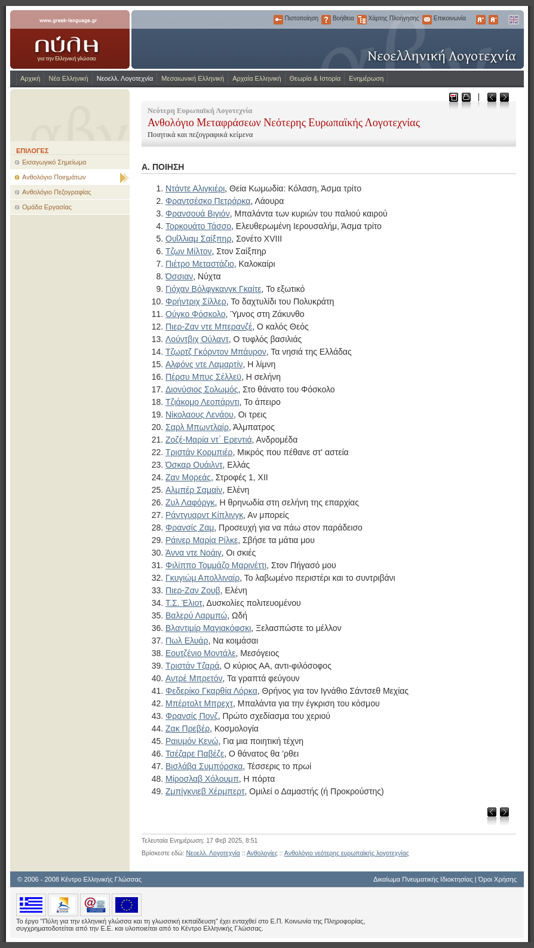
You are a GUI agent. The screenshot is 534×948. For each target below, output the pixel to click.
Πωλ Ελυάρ (186, 640)
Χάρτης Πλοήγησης (362, 20)
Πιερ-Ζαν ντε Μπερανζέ (208, 326)
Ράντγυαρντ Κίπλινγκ (204, 515)
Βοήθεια (326, 20)
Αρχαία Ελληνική (256, 78)
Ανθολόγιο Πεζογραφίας (56, 192)
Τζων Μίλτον (188, 251)
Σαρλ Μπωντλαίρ (197, 427)
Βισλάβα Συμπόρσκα (204, 766)
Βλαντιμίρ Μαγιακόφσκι (208, 628)
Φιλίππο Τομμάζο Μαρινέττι (215, 565)
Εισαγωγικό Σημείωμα (54, 162)
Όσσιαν (179, 276)
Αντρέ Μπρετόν (194, 678)
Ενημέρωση (366, 78)
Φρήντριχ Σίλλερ (195, 301)
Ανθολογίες (262, 852)
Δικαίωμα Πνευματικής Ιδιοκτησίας (423, 879)
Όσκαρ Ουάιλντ (194, 465)
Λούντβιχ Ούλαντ (197, 339)
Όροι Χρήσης (497, 879)
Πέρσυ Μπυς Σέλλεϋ (203, 377)
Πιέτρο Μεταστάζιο (199, 264)
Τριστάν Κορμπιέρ (199, 452)
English (513, 20)
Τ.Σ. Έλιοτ (183, 603)
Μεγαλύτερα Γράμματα (481, 20)
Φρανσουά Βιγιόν (197, 213)
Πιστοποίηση (278, 20)
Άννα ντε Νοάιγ (193, 552)
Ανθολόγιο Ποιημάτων (54, 177)
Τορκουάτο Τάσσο (198, 226)
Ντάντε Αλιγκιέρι (195, 188)
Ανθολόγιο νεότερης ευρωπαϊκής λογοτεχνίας (346, 852)
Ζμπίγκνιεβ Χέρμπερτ (205, 791)
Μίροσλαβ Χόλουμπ (202, 779)
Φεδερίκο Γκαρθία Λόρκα (211, 691)
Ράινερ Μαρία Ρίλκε (201, 540)
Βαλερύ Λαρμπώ (196, 615)
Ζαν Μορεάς (188, 477)
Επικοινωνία (427, 20)
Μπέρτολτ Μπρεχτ (199, 703)
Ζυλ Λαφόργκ (190, 502)
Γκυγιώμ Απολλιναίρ (202, 578)
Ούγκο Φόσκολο (195, 314)
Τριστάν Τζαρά (192, 665)
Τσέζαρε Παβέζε (194, 753)
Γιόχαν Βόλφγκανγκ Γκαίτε (213, 289)
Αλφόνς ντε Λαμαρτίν (204, 364)
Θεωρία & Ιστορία (315, 78)
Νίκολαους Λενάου (199, 414)
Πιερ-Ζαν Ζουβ (192, 590)
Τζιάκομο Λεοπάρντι (202, 402)
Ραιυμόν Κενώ (191, 741)
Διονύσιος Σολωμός (201, 389)
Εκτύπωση (465, 101)
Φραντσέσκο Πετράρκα (207, 201)
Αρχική (30, 78)
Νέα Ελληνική (68, 78)
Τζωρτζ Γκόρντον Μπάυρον (215, 351)
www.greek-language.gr (70, 39)
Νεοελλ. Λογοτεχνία (125, 78)
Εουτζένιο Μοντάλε (200, 653)
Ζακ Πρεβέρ (187, 728)
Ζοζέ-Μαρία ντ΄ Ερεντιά (208, 439)
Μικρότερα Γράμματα (493, 20)
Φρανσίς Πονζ (191, 716)
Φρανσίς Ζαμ (189, 527)
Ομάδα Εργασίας (47, 207)
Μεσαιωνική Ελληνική (192, 78)
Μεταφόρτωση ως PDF (453, 101)
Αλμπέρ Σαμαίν (193, 490)
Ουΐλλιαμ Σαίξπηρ (198, 238)
